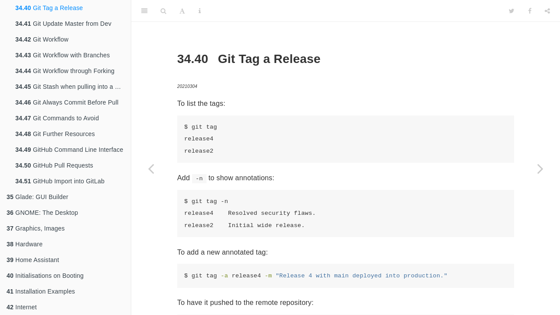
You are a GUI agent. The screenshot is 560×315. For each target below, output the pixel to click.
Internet (22, 307)
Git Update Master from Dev (63, 23)
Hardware (24, 244)
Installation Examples (41, 291)
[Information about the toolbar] (199, 11)
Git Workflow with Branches (62, 55)
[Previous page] (151, 168)
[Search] (163, 11)
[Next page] (540, 168)
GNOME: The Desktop (42, 212)
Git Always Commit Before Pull (67, 102)
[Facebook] (530, 11)
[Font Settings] (182, 11)
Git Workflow (42, 39)
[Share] (547, 11)
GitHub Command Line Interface (69, 149)
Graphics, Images (36, 228)
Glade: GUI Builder (37, 196)
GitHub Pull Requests (54, 165)
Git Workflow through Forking (65, 70)
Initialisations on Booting (45, 275)
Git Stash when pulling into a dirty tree (73, 86)
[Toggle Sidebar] (144, 11)
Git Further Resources (55, 133)
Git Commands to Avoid (57, 118)
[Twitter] (511, 11)
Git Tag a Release (49, 7)
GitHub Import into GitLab (60, 181)
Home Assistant (33, 259)
